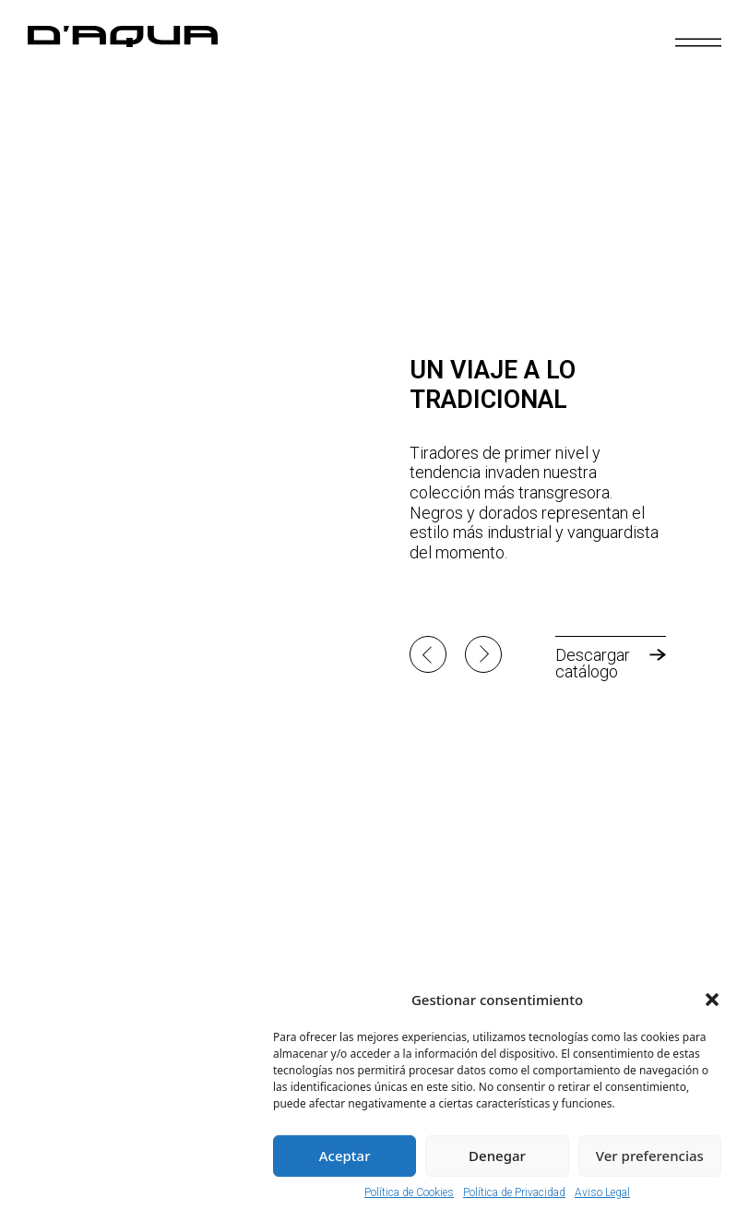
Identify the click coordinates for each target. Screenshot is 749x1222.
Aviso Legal (602, 1192)
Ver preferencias (650, 1155)
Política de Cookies (409, 1192)
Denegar (497, 1155)
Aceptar (345, 1155)
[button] (712, 999)
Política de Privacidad (514, 1192)
